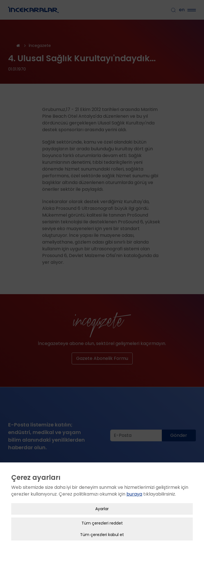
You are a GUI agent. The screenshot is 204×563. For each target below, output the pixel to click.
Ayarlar (102, 509)
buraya (134, 494)
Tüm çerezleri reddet (102, 523)
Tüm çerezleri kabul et (102, 534)
